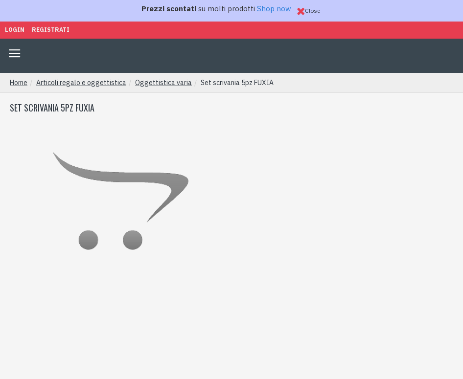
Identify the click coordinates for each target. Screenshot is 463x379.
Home (18, 82)
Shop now (274, 8)
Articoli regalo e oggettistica (81, 82)
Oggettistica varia (163, 82)
